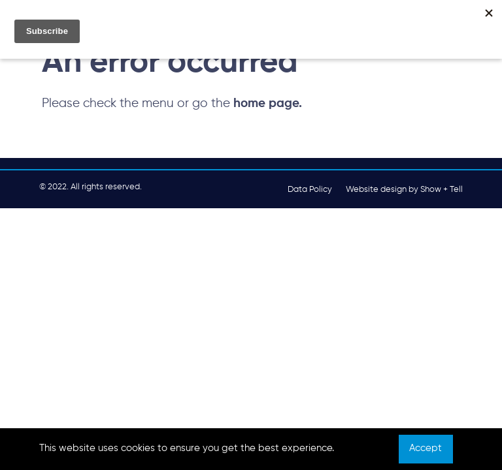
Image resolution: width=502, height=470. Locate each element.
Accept (425, 448)
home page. (267, 103)
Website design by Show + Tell (404, 189)
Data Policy (310, 189)
